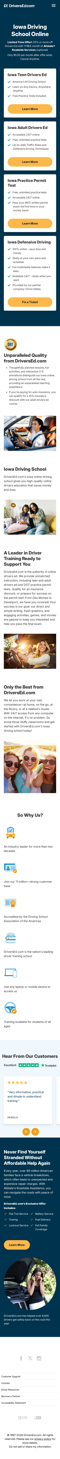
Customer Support (10, 1376)
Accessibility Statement (13, 1402)
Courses (5, 1383)
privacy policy (42, 1439)
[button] (25, 1131)
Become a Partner (10, 1396)
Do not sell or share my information (30, 1446)
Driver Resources (10, 1389)
